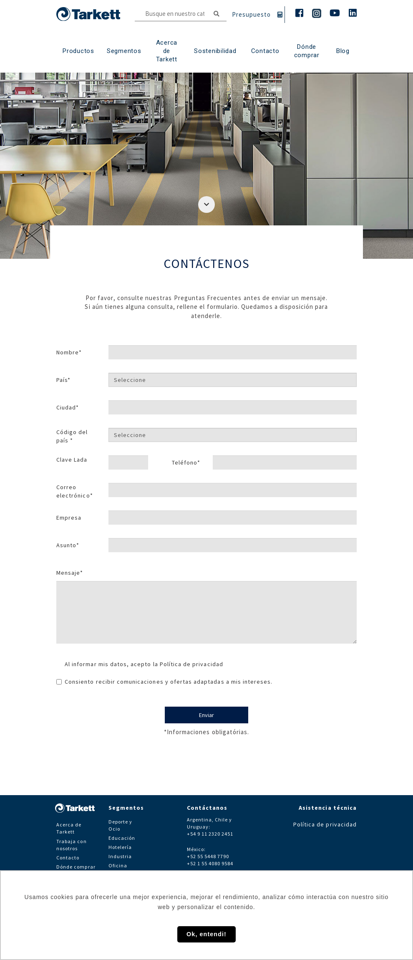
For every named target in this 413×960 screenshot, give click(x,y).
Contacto (67, 857)
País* (63, 380)
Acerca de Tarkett (167, 51)
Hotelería (120, 847)
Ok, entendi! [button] (206, 934)
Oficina (117, 865)
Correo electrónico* (74, 491)
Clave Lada (72, 459)
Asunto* (67, 545)
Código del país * (72, 436)
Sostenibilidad (215, 51)
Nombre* (69, 352)
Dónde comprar (307, 51)
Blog (343, 51)
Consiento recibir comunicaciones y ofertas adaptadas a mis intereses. (164, 681)
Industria (120, 856)
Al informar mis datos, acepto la (144, 664)
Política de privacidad (191, 664)
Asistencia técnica (328, 807)
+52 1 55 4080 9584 (210, 863)
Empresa (68, 517)
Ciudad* (67, 407)
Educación (121, 838)
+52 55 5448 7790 (208, 856)
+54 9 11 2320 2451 (210, 834)
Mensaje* (69, 572)
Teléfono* (186, 462)
